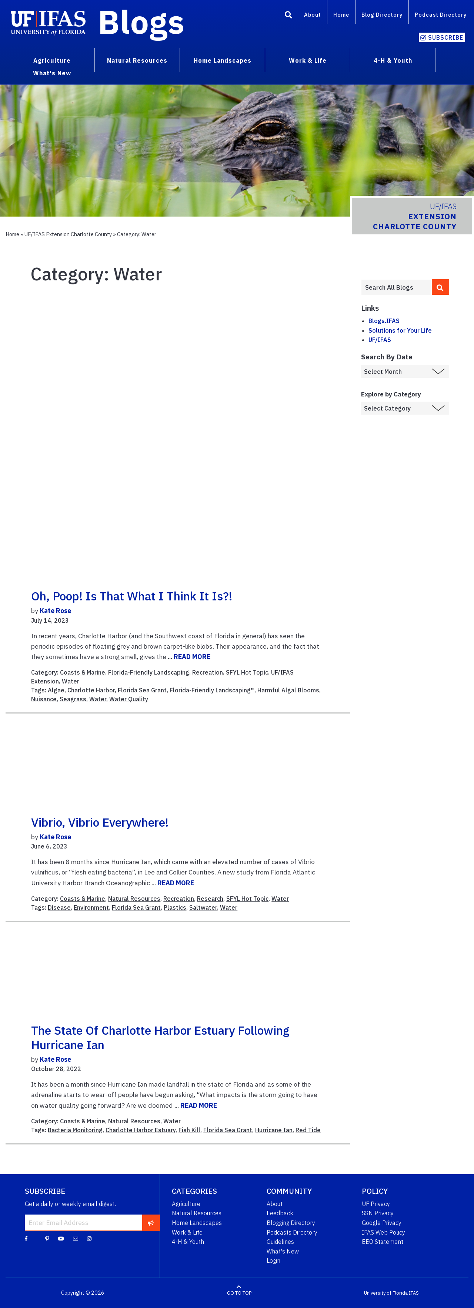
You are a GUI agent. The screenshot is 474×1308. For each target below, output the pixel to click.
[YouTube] (61, 1238)
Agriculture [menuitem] (52, 60)
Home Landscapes (197, 1222)
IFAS (414, 1293)
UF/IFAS (379, 339)
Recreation (207, 672)
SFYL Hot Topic (247, 672)
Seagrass (73, 699)
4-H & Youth (188, 1241)
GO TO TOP (239, 1293)
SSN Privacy (378, 1213)
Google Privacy (381, 1222)
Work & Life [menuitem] (308, 60)
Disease (59, 907)
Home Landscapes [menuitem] (222, 60)
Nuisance (44, 699)
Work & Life (187, 1232)
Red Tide (308, 1130)
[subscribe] (151, 1222)
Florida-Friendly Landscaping (148, 672)
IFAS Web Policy (383, 1232)
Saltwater (203, 907)
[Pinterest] (47, 1238)
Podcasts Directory (292, 1232)
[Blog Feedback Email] (75, 1238)
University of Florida (386, 1293)
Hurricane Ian (274, 1130)
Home (341, 14)
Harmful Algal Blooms (288, 690)
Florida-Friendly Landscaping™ (212, 690)
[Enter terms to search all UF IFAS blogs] (396, 287)
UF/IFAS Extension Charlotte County (68, 234)
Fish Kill (189, 1130)
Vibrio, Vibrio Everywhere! (99, 822)
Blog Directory (382, 14)
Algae (56, 690)
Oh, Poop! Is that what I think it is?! (131, 596)
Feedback (280, 1213)
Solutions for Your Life (400, 330)
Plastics (175, 907)
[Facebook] (26, 1238)
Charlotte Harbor (91, 690)
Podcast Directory (441, 14)
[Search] (288, 16)
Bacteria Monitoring (75, 1130)
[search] (441, 287)
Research (210, 898)
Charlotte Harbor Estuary (141, 1130)
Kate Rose (55, 610)
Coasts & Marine (82, 672)
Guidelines (280, 1241)
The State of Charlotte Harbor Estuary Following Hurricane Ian (160, 1037)
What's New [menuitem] (52, 73)
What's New (283, 1251)
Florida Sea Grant (142, 690)
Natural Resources (134, 898)
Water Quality (128, 699)
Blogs (141, 21)
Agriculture (186, 1203)
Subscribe (445, 37)
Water (70, 681)
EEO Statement (382, 1241)
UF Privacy (376, 1203)
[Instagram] (89, 1238)
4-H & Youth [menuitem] (393, 60)
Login (273, 1260)
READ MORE (192, 656)
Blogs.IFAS (384, 320)
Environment (91, 907)
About (312, 14)
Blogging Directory (291, 1222)
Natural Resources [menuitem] (137, 60)
